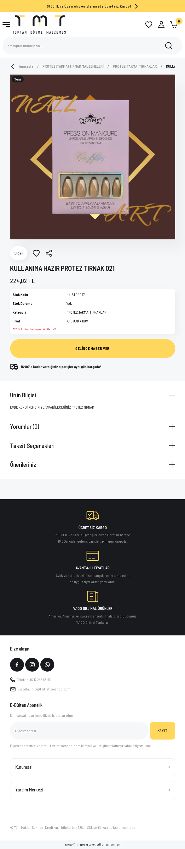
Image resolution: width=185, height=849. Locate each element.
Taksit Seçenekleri (32, 445)
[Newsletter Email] (79, 731)
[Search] (92, 45)
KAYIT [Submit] (163, 730)
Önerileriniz (23, 464)
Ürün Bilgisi (23, 395)
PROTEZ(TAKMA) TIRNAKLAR (86, 312)
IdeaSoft (69, 844)
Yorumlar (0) (24, 426)
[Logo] (40, 24)
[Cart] (174, 24)
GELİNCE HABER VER (92, 348)
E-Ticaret (82, 844)
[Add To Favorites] (36, 253)
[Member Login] (161, 24)
